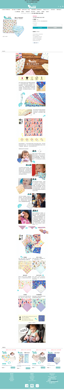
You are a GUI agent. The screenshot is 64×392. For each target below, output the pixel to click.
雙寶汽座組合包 (59, 9)
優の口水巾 (36, 42)
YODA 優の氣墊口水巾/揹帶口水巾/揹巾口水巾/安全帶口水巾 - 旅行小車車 (23, 366)
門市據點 (32, 379)
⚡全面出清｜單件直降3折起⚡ (6, 9)
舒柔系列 (47, 11)
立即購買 (55, 27)
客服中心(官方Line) (32, 380)
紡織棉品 (23, 11)
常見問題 (32, 375)
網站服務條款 (11, 379)
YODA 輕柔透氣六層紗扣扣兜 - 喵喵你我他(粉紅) (38, 365)
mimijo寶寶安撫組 (17, 11)
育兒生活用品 (33, 11)
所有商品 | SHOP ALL (46, 9)
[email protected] (54, 380)
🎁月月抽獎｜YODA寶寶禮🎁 (16, 9)
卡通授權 (11, 376)
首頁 (21, 13)
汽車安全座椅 (53, 9)
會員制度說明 (32, 376)
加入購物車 (40, 27)
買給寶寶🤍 (13, 367)
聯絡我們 (11, 380)
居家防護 (43, 11)
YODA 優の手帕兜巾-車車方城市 (51, 365)
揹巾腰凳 (38, 11)
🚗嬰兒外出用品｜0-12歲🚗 (26, 9)
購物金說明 (32, 378)
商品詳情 (4, 49)
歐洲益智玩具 (28, 11)
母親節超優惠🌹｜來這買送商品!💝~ (36, 9)
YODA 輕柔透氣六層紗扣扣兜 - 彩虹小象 (7, 365)
